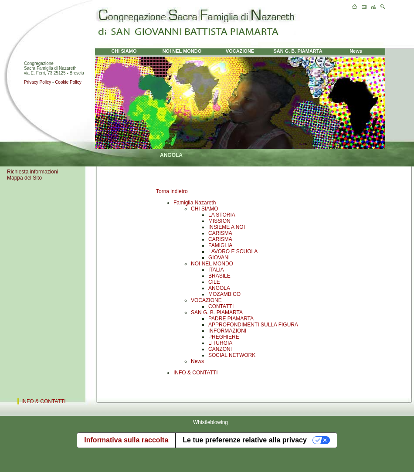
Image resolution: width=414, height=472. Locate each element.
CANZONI (220, 349)
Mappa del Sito (24, 178)
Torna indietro (172, 191)
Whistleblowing (210, 422)
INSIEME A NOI (226, 227)
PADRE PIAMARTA (231, 319)
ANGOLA (219, 288)
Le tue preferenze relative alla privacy (245, 440)
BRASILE (219, 276)
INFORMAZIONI (227, 331)
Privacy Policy (37, 82)
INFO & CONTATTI (195, 373)
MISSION (219, 221)
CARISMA (220, 233)
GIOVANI (219, 258)
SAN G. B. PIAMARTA (217, 312)
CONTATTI (221, 306)
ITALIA (216, 270)
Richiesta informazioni (32, 172)
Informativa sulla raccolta (126, 440)
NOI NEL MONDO (212, 264)
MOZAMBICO (224, 294)
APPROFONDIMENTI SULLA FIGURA (253, 325)
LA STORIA (221, 215)
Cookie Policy (68, 82)
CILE (214, 282)
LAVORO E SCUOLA (233, 251)
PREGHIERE (223, 337)
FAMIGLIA (220, 245)
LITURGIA (220, 343)
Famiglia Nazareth (194, 203)
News (197, 361)
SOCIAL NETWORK (231, 355)
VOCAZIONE (206, 300)
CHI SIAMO (204, 209)
